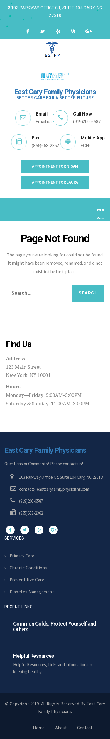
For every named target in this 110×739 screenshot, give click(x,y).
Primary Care (19, 556)
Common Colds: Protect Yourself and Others (54, 627)
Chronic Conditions (25, 568)
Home (39, 728)
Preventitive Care (24, 580)
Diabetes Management (29, 592)
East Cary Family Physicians (45, 450)
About (61, 728)
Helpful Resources (33, 656)
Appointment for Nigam (55, 166)
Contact (84, 728)
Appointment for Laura (55, 182)
